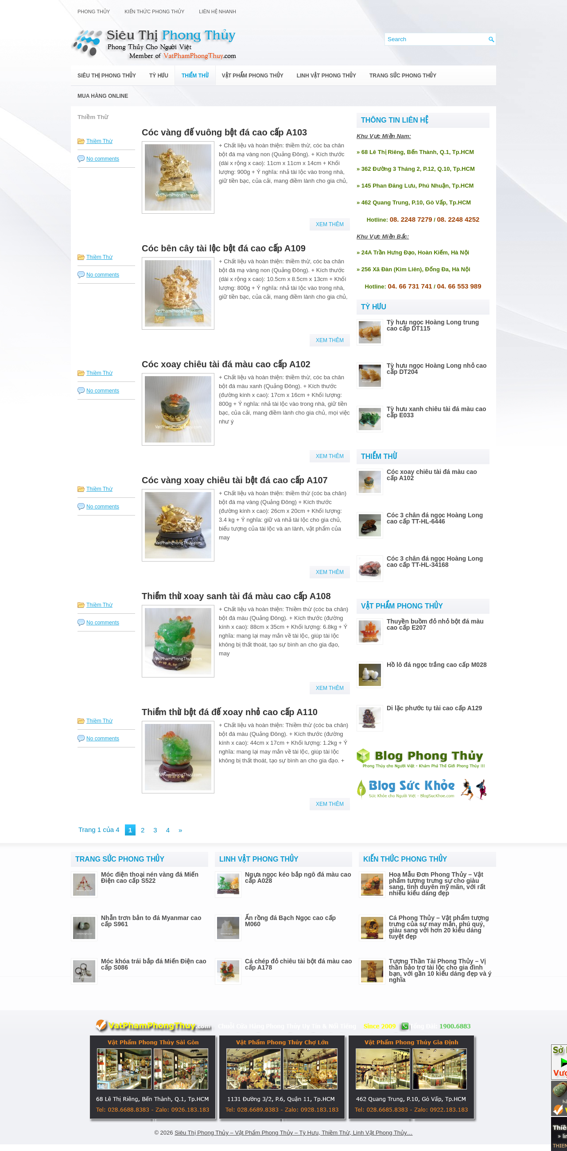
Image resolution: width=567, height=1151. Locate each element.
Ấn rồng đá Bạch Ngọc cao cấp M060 (290, 921)
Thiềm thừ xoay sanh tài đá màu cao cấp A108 (236, 596)
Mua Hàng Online (103, 96)
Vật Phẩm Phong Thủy (253, 76)
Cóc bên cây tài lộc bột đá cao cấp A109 (224, 248)
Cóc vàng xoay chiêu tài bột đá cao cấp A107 (235, 480)
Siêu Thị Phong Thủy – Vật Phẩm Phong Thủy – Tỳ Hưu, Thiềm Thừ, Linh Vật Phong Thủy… (293, 1132)
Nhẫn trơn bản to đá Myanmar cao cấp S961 (151, 921)
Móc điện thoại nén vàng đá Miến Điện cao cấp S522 (149, 877)
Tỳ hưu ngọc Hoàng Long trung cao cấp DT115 (433, 325)
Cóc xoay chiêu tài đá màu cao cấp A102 (226, 364)
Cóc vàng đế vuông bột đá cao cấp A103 (224, 132)
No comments (102, 159)
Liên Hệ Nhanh (217, 11)
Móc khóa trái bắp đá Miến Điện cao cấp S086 (153, 964)
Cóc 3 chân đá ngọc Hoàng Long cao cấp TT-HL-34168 (435, 561)
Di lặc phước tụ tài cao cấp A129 (434, 708)
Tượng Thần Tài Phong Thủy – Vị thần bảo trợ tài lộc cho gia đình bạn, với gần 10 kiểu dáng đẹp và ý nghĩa (440, 970)
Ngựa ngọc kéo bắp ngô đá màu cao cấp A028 (298, 877)
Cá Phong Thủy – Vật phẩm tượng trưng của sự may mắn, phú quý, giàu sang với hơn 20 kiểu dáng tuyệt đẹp (439, 927)
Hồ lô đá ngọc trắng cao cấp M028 (437, 664)
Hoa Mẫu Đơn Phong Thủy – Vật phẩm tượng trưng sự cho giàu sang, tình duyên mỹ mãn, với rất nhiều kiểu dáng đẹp (437, 884)
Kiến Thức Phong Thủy (154, 11)
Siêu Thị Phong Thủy (107, 76)
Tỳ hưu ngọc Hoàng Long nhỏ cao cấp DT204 (437, 368)
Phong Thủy (94, 11)
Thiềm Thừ (195, 76)
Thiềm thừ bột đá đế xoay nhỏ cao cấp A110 (230, 712)
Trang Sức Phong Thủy (402, 76)
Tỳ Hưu (158, 76)
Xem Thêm (330, 224)
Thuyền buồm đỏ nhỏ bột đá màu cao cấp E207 (435, 624)
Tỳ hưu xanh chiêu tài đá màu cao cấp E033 (436, 412)
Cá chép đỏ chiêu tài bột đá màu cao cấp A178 (298, 964)
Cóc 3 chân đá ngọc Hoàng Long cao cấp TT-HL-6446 (435, 518)
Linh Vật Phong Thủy (326, 76)
